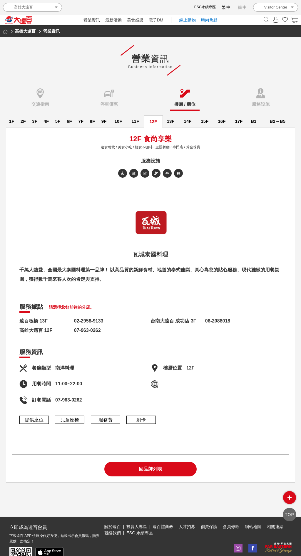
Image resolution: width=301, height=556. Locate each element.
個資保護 (209, 507)
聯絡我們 (112, 513)
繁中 (226, 7)
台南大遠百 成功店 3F (173, 320)
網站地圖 (253, 507)
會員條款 (231, 507)
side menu (289, 498)
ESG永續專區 (205, 7)
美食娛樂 (135, 20)
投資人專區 (136, 507)
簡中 (242, 7)
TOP (289, 514)
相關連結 (275, 507)
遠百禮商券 (163, 507)
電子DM (156, 20)
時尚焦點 (209, 20)
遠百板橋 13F (33, 320)
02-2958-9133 (88, 320)
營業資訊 (91, 20)
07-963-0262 (87, 330)
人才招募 (187, 507)
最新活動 (113, 20)
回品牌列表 (150, 468)
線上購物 (187, 20)
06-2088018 (217, 320)
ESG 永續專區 (139, 513)
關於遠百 (112, 507)
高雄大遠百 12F (35, 330)
